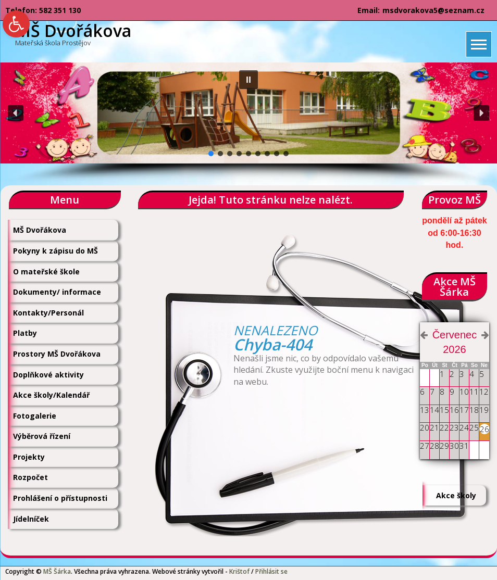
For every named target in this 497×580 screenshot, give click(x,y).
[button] (248, 79)
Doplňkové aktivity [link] (48, 375)
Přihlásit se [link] (271, 571)
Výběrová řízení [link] (41, 436)
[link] (16, 23)
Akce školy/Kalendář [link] (51, 395)
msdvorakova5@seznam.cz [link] (433, 10)
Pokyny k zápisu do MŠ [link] (55, 251)
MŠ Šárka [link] (57, 571)
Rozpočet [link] (30, 477)
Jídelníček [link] (31, 519)
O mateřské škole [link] (46, 271)
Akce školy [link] (456, 495)
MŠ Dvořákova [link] (39, 230)
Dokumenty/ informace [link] (57, 292)
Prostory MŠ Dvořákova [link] (57, 354)
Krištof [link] (239, 571)
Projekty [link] (29, 457)
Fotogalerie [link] (34, 416)
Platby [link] (25, 333)
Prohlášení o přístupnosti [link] (60, 498)
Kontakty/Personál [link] (48, 313)
